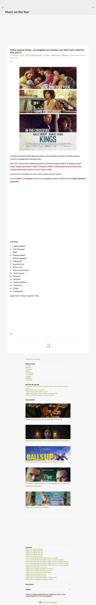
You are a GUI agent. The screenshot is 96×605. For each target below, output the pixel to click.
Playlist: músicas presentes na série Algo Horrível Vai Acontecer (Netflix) (48, 440)
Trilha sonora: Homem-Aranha (36, 574)
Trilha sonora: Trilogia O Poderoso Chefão (39, 579)
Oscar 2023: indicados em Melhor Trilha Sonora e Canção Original (47, 561)
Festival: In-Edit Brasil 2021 (34, 549)
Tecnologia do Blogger (48, 602)
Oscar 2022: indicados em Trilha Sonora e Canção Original (44, 560)
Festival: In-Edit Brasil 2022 (34, 551)
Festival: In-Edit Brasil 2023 (34, 553)
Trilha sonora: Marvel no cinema (36, 576)
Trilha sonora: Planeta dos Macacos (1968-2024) (41, 578)
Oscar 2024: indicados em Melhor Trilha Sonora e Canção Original (47, 563)
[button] (11, 61)
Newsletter (29, 380)
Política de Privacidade (33, 359)
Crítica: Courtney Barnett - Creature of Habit (40, 395)
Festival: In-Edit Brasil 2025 (34, 556)
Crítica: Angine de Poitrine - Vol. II (37, 391)
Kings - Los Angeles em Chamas (34, 55)
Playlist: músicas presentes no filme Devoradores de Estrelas (44, 419)
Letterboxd (29, 374)
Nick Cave (46, 55)
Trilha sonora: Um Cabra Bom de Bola (37, 507)
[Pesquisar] (76, 7)
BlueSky (28, 367)
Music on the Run (17, 12)
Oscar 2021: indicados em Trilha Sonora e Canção (42, 558)
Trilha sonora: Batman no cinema (36, 567)
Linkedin (28, 378)
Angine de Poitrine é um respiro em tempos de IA (41, 393)
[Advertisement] (39, 4)
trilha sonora (55, 55)
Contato (28, 365)
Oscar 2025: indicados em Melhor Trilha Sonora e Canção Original (47, 565)
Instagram (29, 369)
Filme (22, 55)
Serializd (28, 376)
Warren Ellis (65, 55)
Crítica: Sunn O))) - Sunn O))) (35, 390)
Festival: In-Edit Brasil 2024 (34, 554)
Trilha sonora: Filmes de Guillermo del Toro (40, 569)
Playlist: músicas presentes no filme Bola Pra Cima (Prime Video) (45, 462)
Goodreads (29, 373)
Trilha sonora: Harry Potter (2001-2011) (38, 572)
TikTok (28, 371)
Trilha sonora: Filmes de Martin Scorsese (39, 570)
